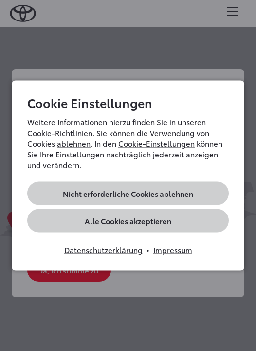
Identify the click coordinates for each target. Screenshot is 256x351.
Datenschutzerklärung (103, 249)
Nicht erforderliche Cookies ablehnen (128, 193)
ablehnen (74, 143)
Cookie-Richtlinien (59, 132)
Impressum (172, 249)
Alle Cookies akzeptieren (128, 220)
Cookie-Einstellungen (156, 143)
